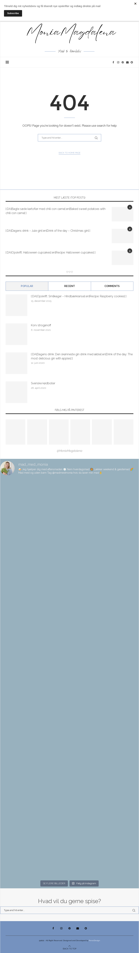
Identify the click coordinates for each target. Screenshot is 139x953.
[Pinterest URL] (15, 432)
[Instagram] (118, 62)
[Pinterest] (123, 62)
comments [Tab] (112, 286)
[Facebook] (114, 62)
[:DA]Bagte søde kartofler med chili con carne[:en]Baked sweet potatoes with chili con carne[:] (56, 211)
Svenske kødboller (43, 383)
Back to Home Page (69, 153)
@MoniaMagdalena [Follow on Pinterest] (69, 451)
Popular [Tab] (27, 286)
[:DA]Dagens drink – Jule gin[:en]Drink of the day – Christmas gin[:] (48, 230)
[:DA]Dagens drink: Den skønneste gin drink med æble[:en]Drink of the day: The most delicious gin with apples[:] (82, 356)
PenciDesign (94, 940)
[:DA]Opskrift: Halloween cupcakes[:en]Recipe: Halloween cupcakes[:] (50, 252)
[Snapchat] (132, 62)
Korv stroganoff (41, 325)
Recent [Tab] (69, 286)
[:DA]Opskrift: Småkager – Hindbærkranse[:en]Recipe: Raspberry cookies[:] (78, 296)
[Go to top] (69, 948)
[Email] (127, 62)
